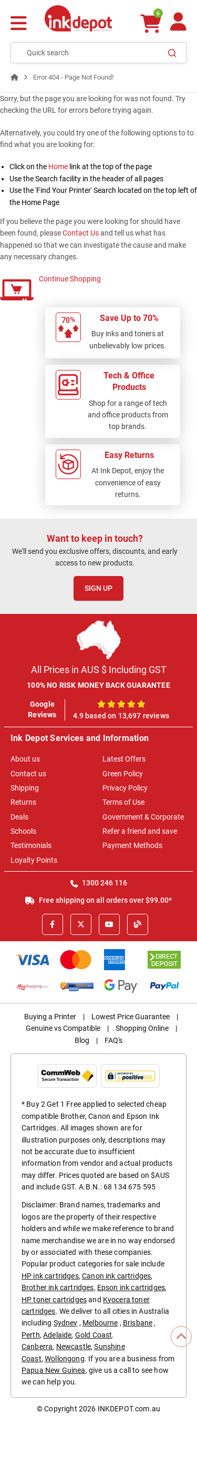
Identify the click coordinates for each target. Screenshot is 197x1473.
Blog (82, 1040)
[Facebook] (53, 924)
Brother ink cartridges (58, 1287)
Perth (31, 1335)
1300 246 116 (98, 883)
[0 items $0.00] (150, 23)
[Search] (172, 52)
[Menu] (19, 24)
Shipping (25, 788)
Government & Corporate (143, 817)
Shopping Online (142, 1028)
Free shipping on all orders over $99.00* (98, 900)
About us (25, 759)
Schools (23, 831)
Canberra (37, 1346)
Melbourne (100, 1323)
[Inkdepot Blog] (138, 924)
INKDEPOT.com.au (129, 1408)
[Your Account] (178, 26)
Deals (19, 817)
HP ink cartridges (50, 1276)
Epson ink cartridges (131, 1287)
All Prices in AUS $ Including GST (99, 669)
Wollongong (65, 1358)
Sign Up (98, 588)
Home (58, 166)
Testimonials (31, 845)
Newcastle (73, 1346)
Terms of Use (123, 802)
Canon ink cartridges (116, 1276)
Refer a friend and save (139, 831)
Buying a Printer (50, 1016)
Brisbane (137, 1323)
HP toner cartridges (54, 1299)
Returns (23, 802)
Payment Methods (132, 845)
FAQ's (113, 1040)
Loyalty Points (34, 860)
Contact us (28, 773)
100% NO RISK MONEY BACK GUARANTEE (98, 685)
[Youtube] (109, 924)
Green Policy (122, 773)
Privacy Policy (125, 788)
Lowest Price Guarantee (130, 1016)
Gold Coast (93, 1335)
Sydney (66, 1323)
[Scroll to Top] (181, 1336)
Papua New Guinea (54, 1370)
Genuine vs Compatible (63, 1028)
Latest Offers (124, 759)
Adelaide (57, 1335)
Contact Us (81, 233)
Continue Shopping (70, 279)
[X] (81, 924)
